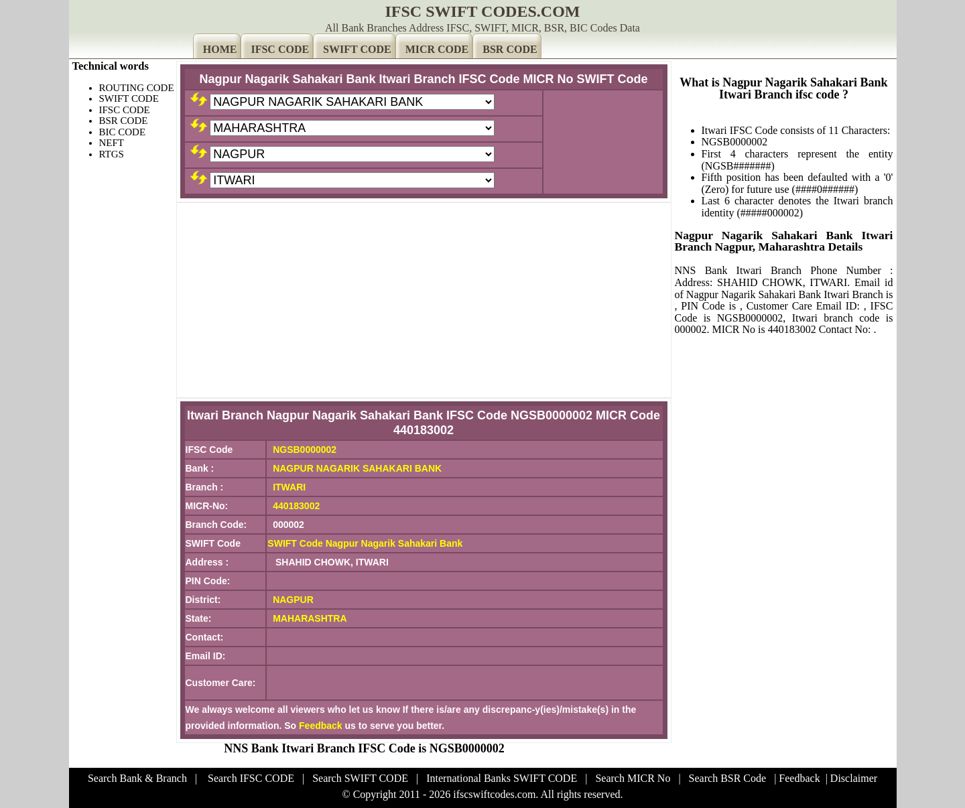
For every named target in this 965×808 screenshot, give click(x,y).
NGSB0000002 (304, 449)
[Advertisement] (423, 300)
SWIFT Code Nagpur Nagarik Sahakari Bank (364, 543)
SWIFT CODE (357, 49)
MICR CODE (437, 49)
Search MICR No (632, 778)
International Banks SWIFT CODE (501, 778)
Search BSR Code (728, 778)
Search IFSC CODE (251, 778)
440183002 (296, 505)
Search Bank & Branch (137, 778)
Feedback (320, 725)
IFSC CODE (280, 49)
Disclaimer (853, 778)
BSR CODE (509, 49)
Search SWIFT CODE (360, 778)
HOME (220, 49)
